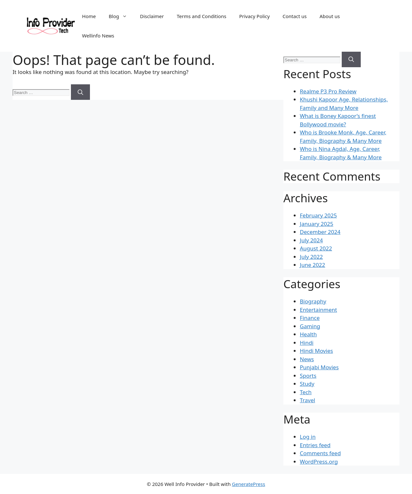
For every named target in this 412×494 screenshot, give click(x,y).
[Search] (80, 92)
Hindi (306, 342)
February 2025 (318, 215)
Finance (310, 317)
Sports (308, 375)
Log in (308, 436)
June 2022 (312, 264)
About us (329, 16)
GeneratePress (248, 484)
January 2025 (316, 223)
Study (307, 383)
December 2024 (320, 232)
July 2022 (311, 256)
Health (308, 334)
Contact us (295, 16)
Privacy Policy (254, 16)
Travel (307, 400)
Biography (313, 301)
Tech (306, 392)
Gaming (310, 326)
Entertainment (318, 309)
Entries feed (315, 445)
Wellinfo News (98, 35)
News (307, 359)
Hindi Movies (316, 350)
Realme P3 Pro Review (328, 91)
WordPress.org (319, 461)
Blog (121, 16)
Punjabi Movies (319, 367)
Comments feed (320, 453)
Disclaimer (152, 16)
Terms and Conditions (201, 16)
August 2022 (316, 248)
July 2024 (311, 240)
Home (89, 16)
